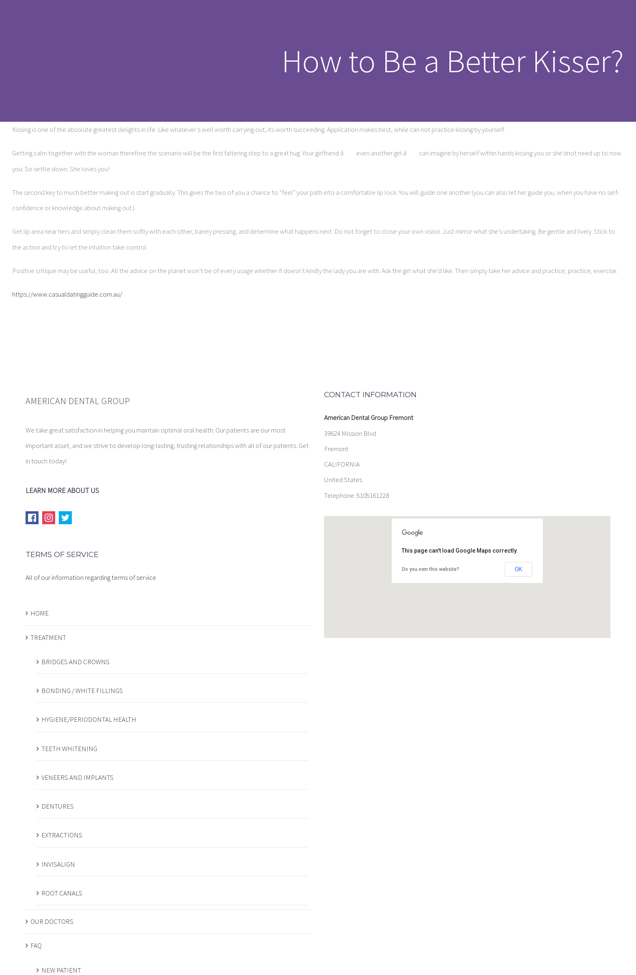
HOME (39, 613)
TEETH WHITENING (69, 748)
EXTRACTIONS (61, 835)
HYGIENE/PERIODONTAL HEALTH (88, 719)
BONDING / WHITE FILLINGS (82, 690)
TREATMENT (48, 637)
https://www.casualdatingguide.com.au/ (67, 294)
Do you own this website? (430, 569)
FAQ (36, 945)
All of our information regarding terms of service (91, 577)
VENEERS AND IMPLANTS (77, 777)
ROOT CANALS (61, 893)
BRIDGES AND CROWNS (75, 661)
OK (518, 569)
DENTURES (57, 806)
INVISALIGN (58, 864)
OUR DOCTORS (51, 921)
